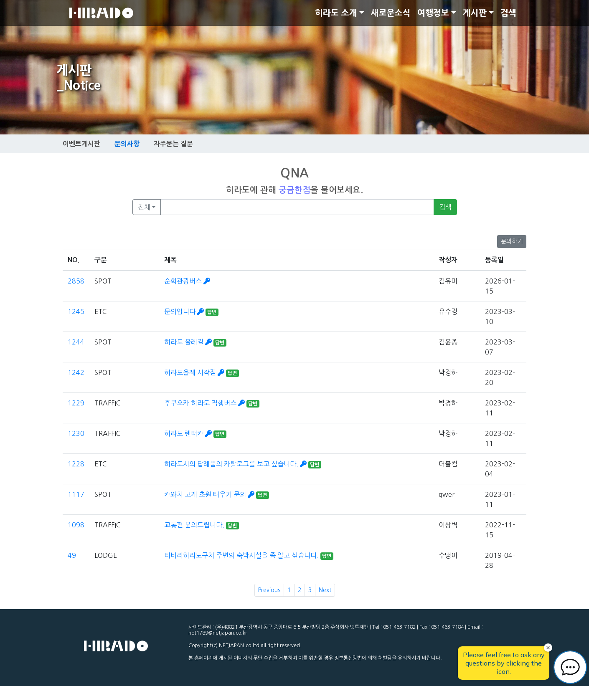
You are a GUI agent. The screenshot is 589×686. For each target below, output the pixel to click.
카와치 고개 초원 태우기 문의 (210, 494)
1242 (76, 372)
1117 (76, 494)
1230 (76, 433)
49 (72, 555)
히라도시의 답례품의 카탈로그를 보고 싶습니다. (236, 464)
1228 (76, 464)
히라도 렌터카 (188, 433)
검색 (508, 13)
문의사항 (127, 143)
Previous (269, 590)
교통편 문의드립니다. (195, 524)
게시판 (475, 13)
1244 (76, 342)
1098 (76, 524)
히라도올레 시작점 (195, 372)
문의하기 (512, 241)
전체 (144, 207)
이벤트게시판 (81, 144)
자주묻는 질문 (173, 144)
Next (325, 590)
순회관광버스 (187, 281)
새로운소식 (391, 13)
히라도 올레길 (188, 342)
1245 (76, 311)
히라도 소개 (336, 13)
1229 (76, 403)
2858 (76, 281)
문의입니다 (185, 311)
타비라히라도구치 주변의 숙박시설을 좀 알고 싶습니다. (242, 555)
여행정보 (433, 13)
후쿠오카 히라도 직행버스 (205, 403)
